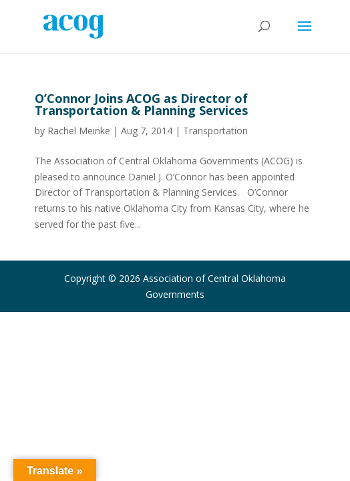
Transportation (215, 130)
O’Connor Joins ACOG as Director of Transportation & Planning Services (141, 104)
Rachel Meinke (78, 130)
